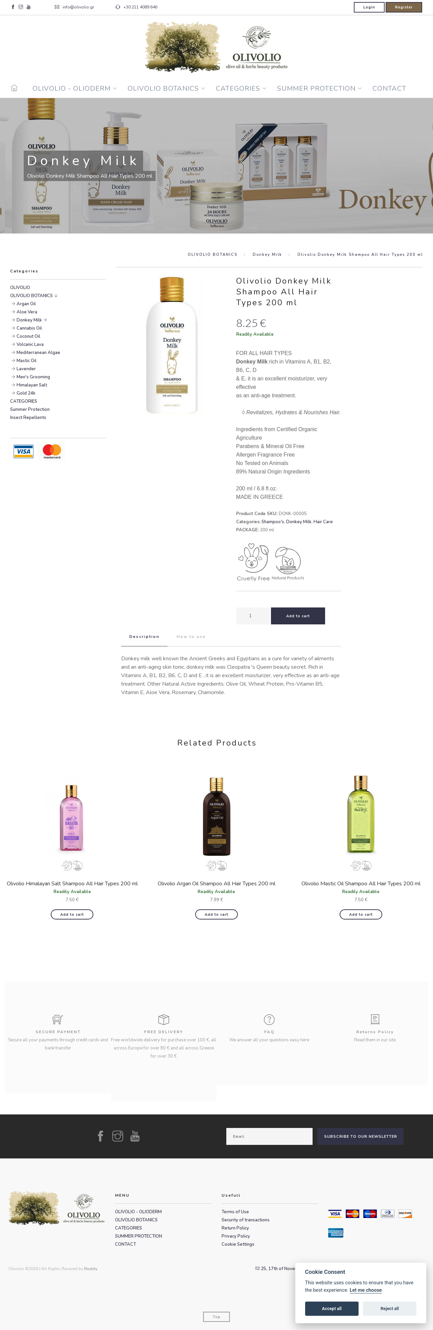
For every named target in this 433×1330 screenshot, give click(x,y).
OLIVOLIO (20, 288)
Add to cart (72, 914)
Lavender (26, 369)
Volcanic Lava (30, 344)
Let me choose (366, 1290)
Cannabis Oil (29, 328)
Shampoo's (272, 522)
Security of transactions (246, 1220)
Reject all (390, 1308)
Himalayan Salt (32, 385)
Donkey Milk (267, 254)
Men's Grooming (33, 377)
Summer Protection (30, 409)
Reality (90, 1268)
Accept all (332, 1308)
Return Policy (235, 1228)
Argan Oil (26, 304)
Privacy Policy (236, 1236)
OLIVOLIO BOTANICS (163, 88)
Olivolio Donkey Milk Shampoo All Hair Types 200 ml (360, 254)
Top (217, 1317)
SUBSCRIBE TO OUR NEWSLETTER (360, 1136)
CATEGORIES (238, 88)
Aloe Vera (27, 312)
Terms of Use (235, 1212)
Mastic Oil (27, 361)
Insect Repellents (28, 418)
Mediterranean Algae (38, 353)
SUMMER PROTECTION (316, 88)
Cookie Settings (238, 1244)
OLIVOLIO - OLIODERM (71, 88)
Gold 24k (26, 393)
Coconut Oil (28, 336)
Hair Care (323, 522)
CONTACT (389, 88)
